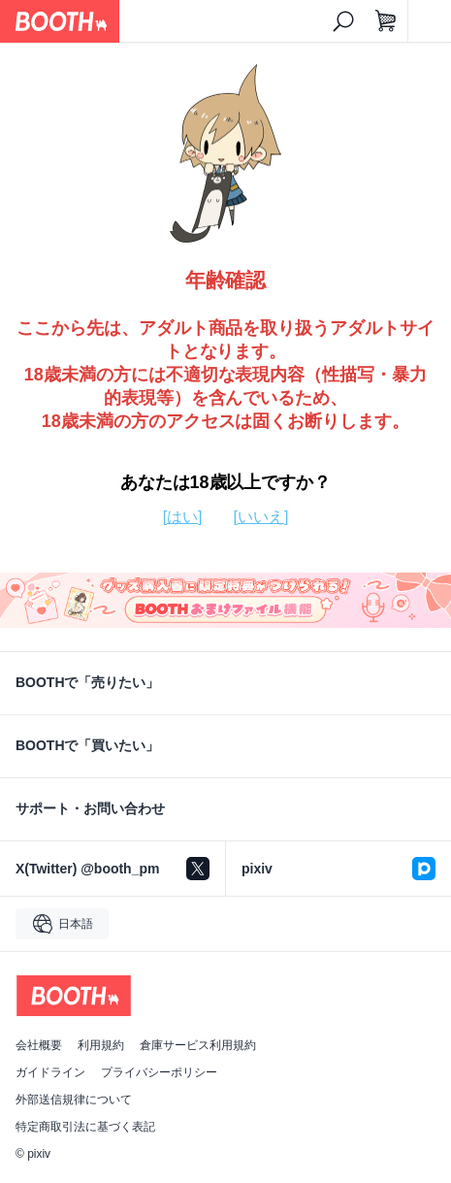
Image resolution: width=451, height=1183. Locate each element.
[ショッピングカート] (386, 21)
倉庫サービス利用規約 (198, 1045)
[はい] (183, 517)
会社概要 (39, 1045)
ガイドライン (50, 1072)
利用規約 (101, 1045)
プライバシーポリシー (159, 1072)
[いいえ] (261, 517)
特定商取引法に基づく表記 (85, 1127)
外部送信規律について (74, 1099)
